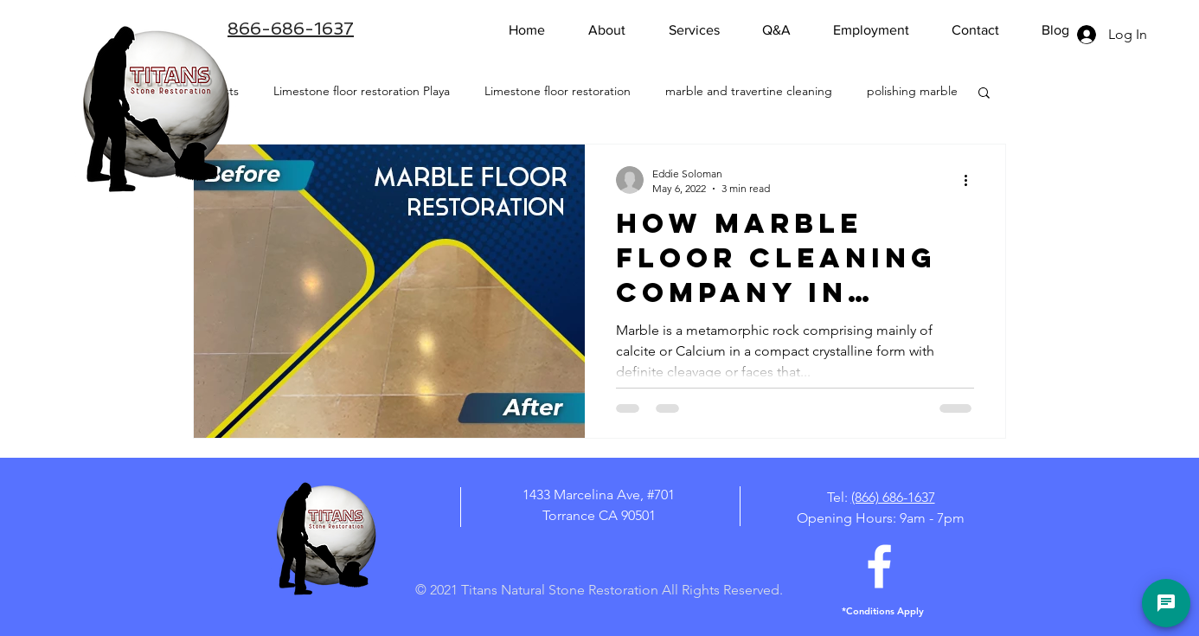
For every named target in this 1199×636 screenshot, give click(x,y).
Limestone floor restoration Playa (361, 91)
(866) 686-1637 (893, 497)
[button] (984, 94)
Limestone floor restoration (557, 91)
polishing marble (912, 91)
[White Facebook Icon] (879, 566)
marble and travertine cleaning (748, 91)
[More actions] (971, 180)
